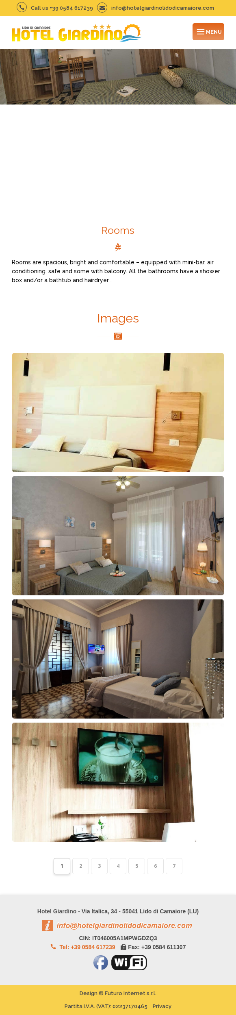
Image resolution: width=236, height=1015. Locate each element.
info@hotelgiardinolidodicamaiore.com (155, 8)
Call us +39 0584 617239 (55, 8)
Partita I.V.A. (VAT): (106, 1006)
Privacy (162, 1006)
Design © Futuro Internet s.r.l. (118, 993)
